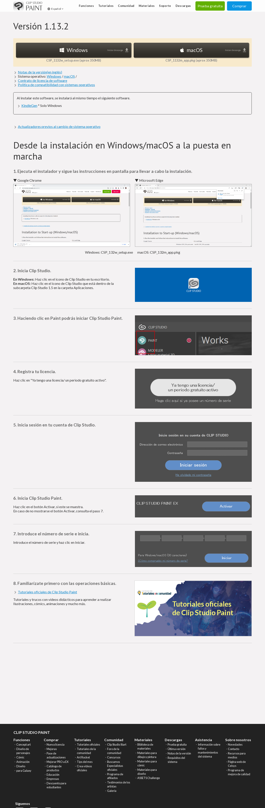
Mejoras (52, 749)
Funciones (86, 6)
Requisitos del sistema (176, 760)
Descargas (183, 6)
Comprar (239, 6)
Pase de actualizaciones (56, 755)
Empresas (53, 779)
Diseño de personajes (23, 751)
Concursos (113, 757)
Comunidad (126, 6)
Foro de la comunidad (114, 751)
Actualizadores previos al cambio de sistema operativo (59, 126)
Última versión (177, 749)
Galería (111, 791)
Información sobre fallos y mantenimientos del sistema (209, 750)
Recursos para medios (237, 755)
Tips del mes (85, 762)
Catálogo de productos (54, 768)
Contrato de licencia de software (42, 80)
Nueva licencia (55, 744)
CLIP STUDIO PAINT (31, 732)
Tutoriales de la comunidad (86, 751)
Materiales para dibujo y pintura (147, 755)
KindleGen (29, 105)
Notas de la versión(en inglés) (40, 72)
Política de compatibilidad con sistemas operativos (56, 85)
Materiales (147, 6)
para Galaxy (23, 770)
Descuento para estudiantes (56, 785)
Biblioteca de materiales (145, 746)
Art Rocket (83, 757)
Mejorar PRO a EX (57, 762)
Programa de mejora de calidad (239, 772)
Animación (23, 762)
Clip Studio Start (116, 744)
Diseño (20, 766)
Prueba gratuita (177, 744)
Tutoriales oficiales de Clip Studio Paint (47, 592)
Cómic (20, 757)
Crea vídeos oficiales (84, 768)
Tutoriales (106, 6)
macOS (69, 76)
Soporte (165, 6)
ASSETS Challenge (148, 778)
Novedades (235, 744)
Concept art (23, 744)
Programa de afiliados (115, 776)
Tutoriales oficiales (88, 744)
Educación (53, 774)
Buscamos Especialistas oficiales (115, 765)
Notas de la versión (179, 753)
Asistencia (203, 740)
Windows (54, 76)
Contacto (233, 749)
